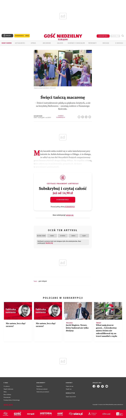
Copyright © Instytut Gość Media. (101, 404)
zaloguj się (115, 36)
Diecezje (106, 43)
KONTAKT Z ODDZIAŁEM (76, 43)
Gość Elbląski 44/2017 (42, 117)
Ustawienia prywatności (43, 392)
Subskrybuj (63, 200)
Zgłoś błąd (8, 404)
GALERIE (60, 43)
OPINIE (33, 43)
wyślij (90, 116)
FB (83, 116)
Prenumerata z (22, 36)
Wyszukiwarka (122, 36)
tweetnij (86, 116)
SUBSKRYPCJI (70, 207)
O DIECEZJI (119, 43)
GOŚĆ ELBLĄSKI (43, 281)
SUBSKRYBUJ (103, 36)
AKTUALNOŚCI (20, 43)
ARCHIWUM (47, 43)
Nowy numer (7, 43)
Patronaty (92, 43)
